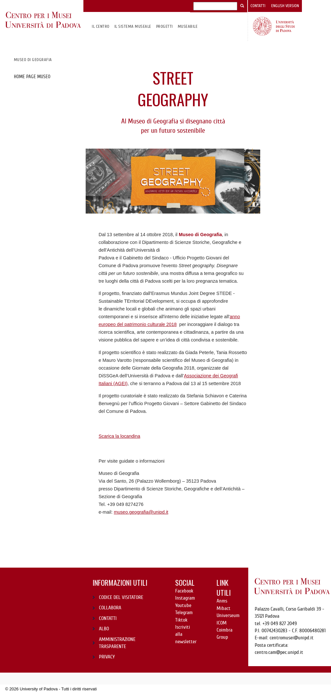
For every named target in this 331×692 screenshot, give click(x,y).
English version (285, 6)
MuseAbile (188, 26)
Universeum (228, 615)
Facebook (184, 591)
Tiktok (181, 620)
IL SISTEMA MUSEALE (132, 26)
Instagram (185, 598)
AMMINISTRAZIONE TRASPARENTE (117, 642)
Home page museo (32, 76)
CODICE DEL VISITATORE (121, 597)
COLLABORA (110, 608)
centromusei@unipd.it (292, 638)
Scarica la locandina (119, 436)
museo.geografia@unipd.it (141, 512)
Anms (222, 601)
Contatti (258, 6)
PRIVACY (107, 657)
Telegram (184, 612)
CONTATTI (108, 618)
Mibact (223, 608)
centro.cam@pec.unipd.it (279, 652)
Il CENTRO (100, 26)
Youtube (183, 605)
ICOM (222, 623)
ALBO (104, 629)
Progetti (164, 26)
